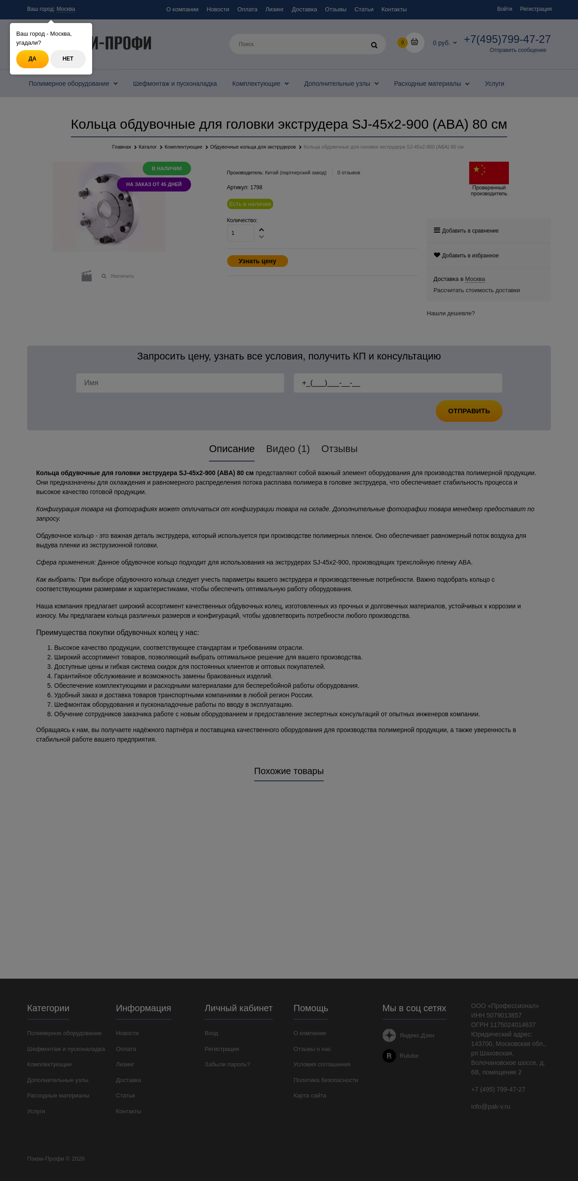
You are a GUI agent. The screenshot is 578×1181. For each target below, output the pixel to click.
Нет (67, 59)
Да (32, 59)
